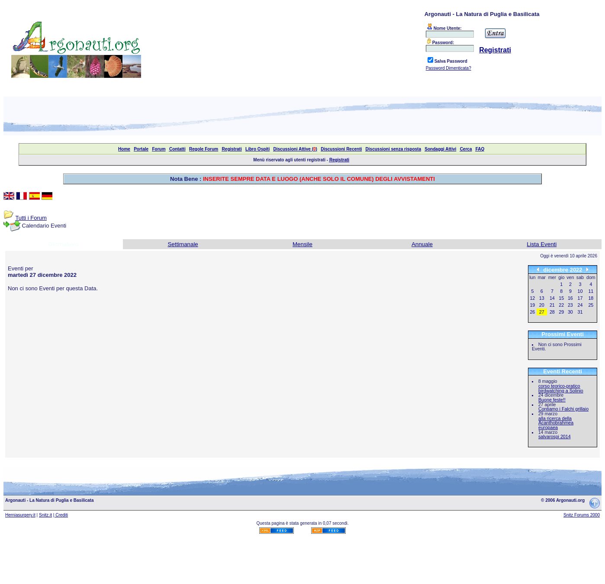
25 (590, 305)
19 (532, 305)
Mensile (302, 244)
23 (570, 305)
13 (541, 298)
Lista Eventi (542, 244)
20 (541, 305)
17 (580, 298)
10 (580, 291)
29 (561, 311)
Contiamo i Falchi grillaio (563, 408)
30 (570, 311)
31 (580, 311)
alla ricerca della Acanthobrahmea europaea (555, 423)
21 (552, 305)
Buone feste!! (552, 399)
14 (552, 298)
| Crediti (60, 515)
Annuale (422, 244)
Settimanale (182, 244)
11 (590, 291)
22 (561, 305)
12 (532, 298)
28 (552, 311)
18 (590, 298)
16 (570, 298)
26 (532, 311)
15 (561, 298)
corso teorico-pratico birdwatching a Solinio (560, 388)
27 (541, 311)
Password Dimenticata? (448, 68)
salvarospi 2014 (554, 436)
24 (580, 305)
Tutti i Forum (30, 218)
